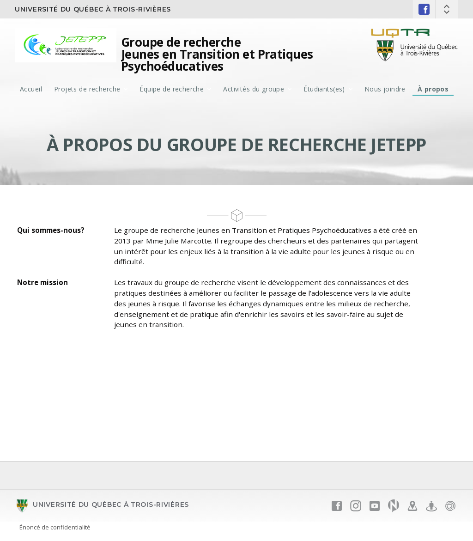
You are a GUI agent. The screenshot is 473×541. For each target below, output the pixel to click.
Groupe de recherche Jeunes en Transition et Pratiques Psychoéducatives (217, 54)
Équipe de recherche (171, 89)
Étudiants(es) (324, 89)
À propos (433, 89)
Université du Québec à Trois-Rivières (93, 9)
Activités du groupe (253, 89)
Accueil (31, 89)
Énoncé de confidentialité (55, 527)
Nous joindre (385, 89)
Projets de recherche (87, 89)
